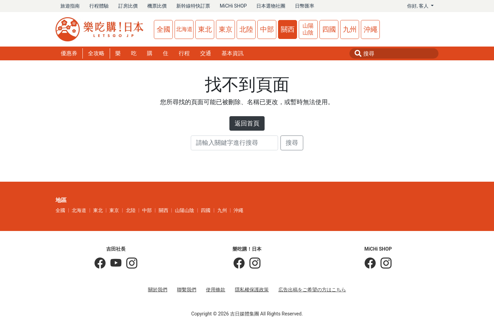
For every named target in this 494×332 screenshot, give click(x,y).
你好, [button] (418, 6)
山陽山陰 (308, 29)
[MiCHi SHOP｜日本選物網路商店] (384, 263)
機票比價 (157, 6)
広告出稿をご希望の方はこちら (312, 289)
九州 (350, 29)
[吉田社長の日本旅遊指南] (100, 263)
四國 (329, 29)
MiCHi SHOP (233, 6)
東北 (205, 29)
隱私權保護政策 (252, 289)
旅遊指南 (70, 6)
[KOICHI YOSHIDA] (129, 263)
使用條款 (215, 289)
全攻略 (96, 53)
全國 (163, 29)
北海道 (184, 29)
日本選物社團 (270, 6)
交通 (205, 53)
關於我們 (157, 289)
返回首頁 (247, 123)
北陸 (246, 29)
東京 (226, 29)
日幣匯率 (304, 6)
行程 (184, 53)
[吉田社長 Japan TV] (113, 263)
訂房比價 (128, 6)
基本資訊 (232, 53)
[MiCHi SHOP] (370, 263)
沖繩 (370, 29)
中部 (267, 29)
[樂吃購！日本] (239, 263)
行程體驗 (99, 6)
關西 (288, 29)
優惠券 (69, 53)
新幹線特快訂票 (193, 6)
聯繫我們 (186, 289)
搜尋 (292, 142)
